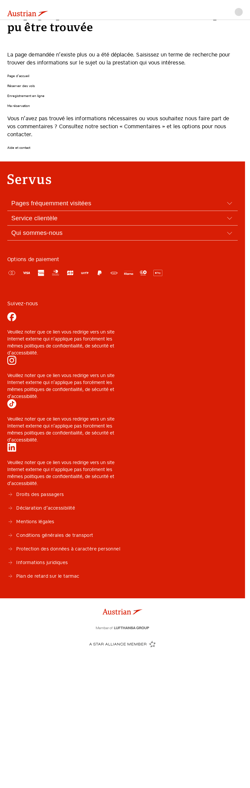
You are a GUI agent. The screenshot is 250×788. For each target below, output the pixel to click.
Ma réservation (18, 106)
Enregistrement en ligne (25, 96)
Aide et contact (18, 148)
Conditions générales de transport (50, 535)
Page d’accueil (18, 76)
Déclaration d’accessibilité (41, 508)
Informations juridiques (37, 562)
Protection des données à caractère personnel (63, 549)
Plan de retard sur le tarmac (43, 576)
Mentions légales (30, 522)
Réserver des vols (21, 86)
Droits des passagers (35, 494)
